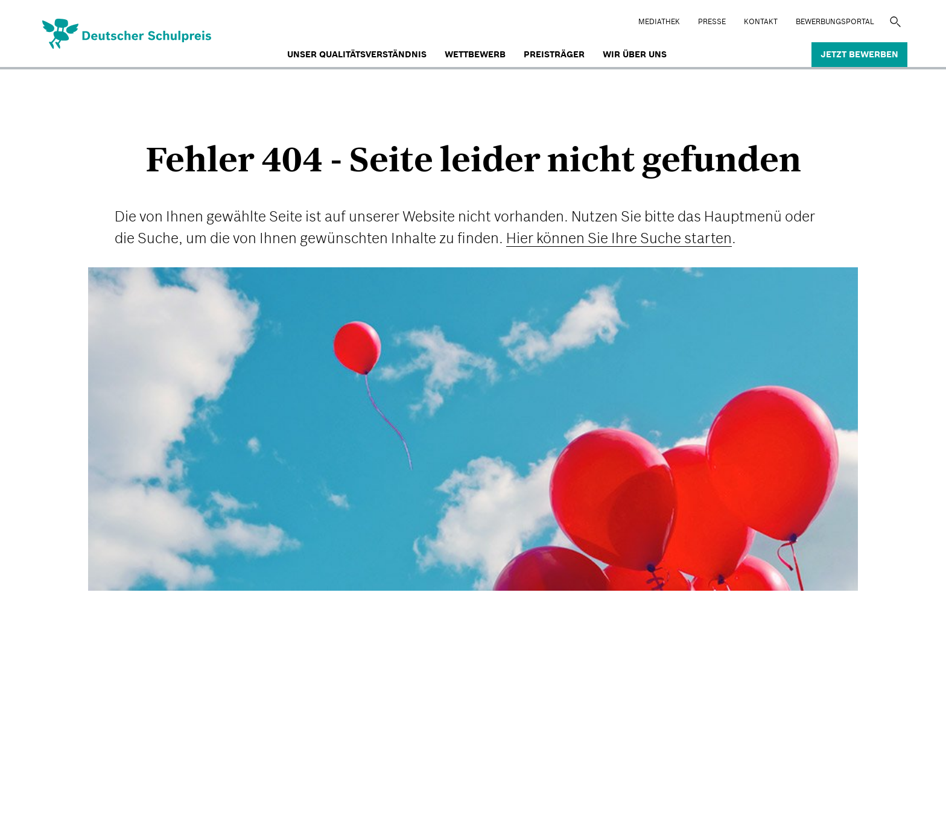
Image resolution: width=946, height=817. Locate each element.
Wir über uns (635, 54)
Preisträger (554, 54)
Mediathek (659, 21)
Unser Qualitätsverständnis (357, 54)
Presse (712, 21)
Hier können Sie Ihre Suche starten (619, 238)
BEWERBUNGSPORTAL (835, 21)
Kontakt (761, 21)
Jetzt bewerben (859, 54)
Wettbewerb (475, 54)
